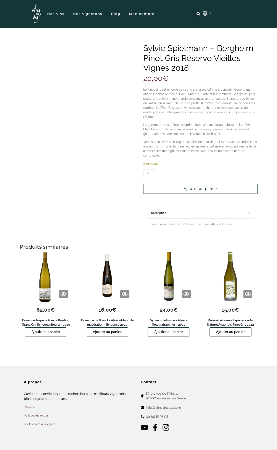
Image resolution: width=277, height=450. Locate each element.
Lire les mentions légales (39, 424)
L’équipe (29, 407)
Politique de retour (36, 415)
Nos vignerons (87, 14)
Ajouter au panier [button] (45, 332)
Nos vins (55, 14)
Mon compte (142, 14)
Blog (115, 14)
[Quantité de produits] (149, 173)
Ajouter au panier (200, 189)
